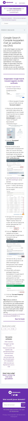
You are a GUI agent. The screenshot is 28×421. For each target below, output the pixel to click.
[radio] (5, 329)
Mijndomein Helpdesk (6, 18)
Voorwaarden (12, 415)
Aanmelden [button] (22, 3)
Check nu (23, 404)
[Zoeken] (14, 23)
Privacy (5, 415)
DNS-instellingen (13, 180)
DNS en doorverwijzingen (19, 18)
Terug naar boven (22, 352)
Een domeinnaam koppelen (9, 20)
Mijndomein (15, 178)
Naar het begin (20, 319)
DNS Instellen (9, 341)
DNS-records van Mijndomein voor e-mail (9, 364)
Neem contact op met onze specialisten (9, 377)
